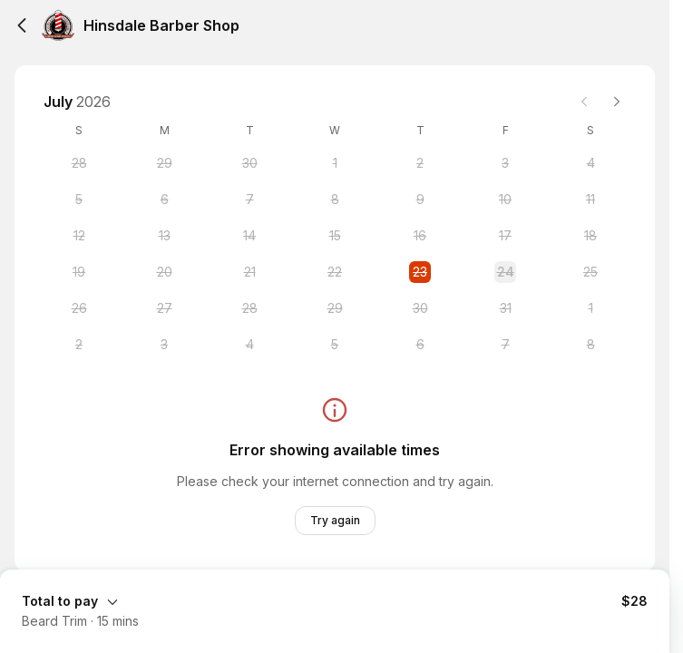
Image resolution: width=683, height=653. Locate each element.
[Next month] (616, 101)
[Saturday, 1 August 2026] (590, 308)
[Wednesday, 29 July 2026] (335, 308)
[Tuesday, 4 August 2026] (249, 345)
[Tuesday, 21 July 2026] (249, 272)
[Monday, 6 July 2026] (164, 199)
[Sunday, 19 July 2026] (79, 272)
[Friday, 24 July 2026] (505, 272)
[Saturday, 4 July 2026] (590, 163)
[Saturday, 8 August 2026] (590, 345)
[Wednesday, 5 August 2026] (335, 345)
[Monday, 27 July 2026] (164, 308)
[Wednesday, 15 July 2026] (335, 236)
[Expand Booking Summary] (335, 600)
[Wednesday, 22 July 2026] (335, 272)
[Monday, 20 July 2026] (164, 272)
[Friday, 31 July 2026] (505, 308)
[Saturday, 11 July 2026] (590, 199)
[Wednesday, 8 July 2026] (335, 199)
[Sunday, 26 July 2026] (79, 308)
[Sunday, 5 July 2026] (79, 199)
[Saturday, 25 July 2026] (590, 272)
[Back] (22, 25)
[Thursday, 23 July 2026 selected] (420, 272)
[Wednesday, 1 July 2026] (335, 163)
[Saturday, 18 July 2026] (590, 236)
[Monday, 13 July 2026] (164, 236)
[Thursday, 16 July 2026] (420, 236)
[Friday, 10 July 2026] (505, 199)
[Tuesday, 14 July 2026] (249, 236)
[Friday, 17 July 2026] (505, 236)
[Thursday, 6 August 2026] (420, 345)
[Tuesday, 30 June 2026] (249, 163)
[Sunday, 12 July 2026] (79, 236)
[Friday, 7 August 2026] (505, 345)
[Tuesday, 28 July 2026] (249, 308)
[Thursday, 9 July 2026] (420, 199)
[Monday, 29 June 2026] (164, 163)
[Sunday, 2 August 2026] (79, 345)
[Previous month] (584, 101)
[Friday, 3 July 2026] (505, 163)
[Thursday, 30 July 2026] (420, 308)
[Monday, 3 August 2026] (164, 345)
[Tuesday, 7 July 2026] (249, 199)
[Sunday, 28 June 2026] (79, 163)
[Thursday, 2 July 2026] (420, 163)
